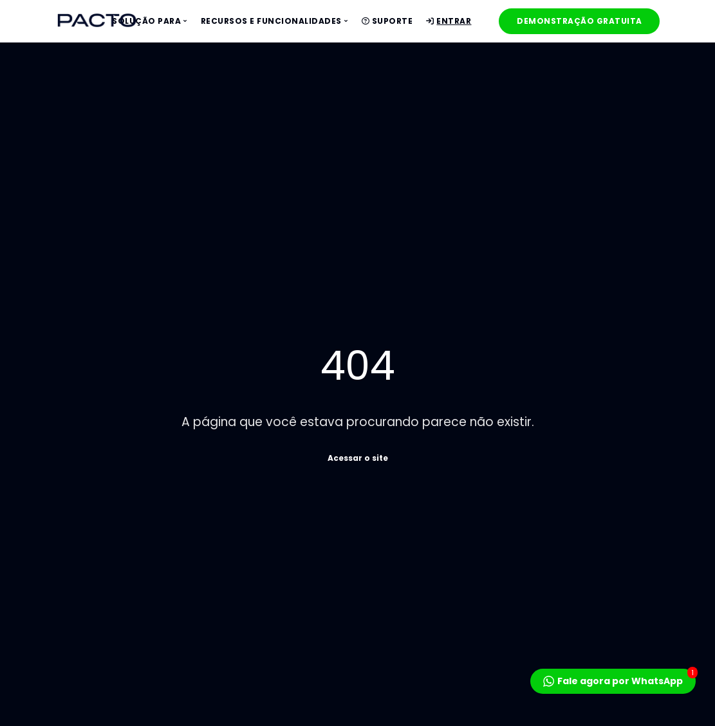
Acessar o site (358, 457)
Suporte (387, 20)
